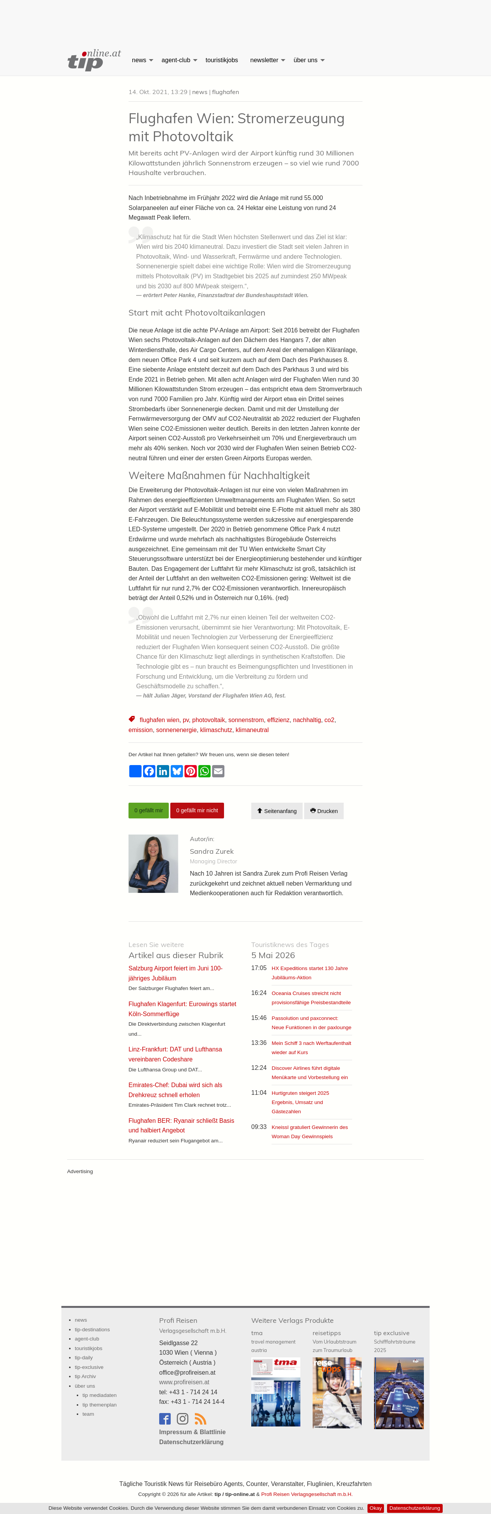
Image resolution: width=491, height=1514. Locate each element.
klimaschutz (216, 730)
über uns (305, 60)
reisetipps (334, 1341)
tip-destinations (92, 1329)
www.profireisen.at (184, 1382)
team (88, 1414)
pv (186, 720)
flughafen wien (159, 720)
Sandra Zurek (212, 851)
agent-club (175, 60)
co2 (329, 720)
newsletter (264, 60)
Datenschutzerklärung (414, 1508)
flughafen (225, 92)
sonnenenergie (176, 730)
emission (141, 730)
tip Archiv (85, 1376)
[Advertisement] (245, 17)
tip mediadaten (99, 1395)
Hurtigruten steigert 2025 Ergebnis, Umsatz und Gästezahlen (300, 1102)
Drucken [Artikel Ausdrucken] (324, 811)
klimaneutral (252, 730)
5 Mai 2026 (290, 950)
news (139, 60)
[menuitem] (93, 60)
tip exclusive (394, 1341)
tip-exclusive (89, 1367)
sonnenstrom (246, 720)
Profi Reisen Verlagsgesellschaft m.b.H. (307, 1494)
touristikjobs (222, 60)
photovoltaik (208, 720)
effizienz (278, 720)
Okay (376, 1508)
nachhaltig (307, 720)
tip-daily (84, 1357)
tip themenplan (99, 1405)
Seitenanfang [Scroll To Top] (277, 811)
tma (273, 1341)
